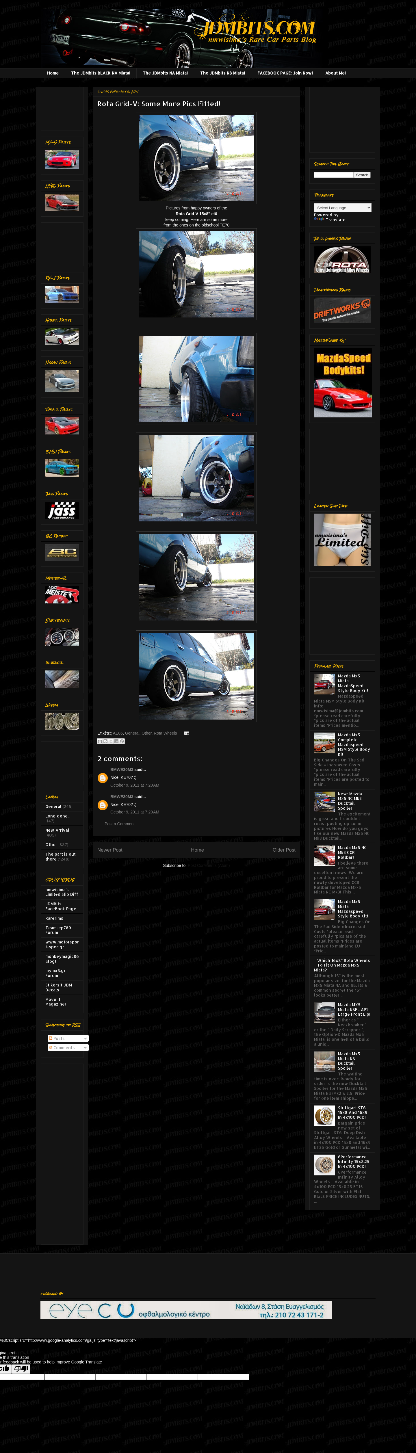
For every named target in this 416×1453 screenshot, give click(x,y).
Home (53, 72)
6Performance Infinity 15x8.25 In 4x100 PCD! (353, 1161)
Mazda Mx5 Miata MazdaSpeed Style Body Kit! (353, 683)
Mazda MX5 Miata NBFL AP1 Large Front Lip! (354, 1009)
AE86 (118, 733)
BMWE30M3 (121, 769)
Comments (62, 1047)
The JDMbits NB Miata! (222, 72)
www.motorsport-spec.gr (62, 944)
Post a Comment (120, 824)
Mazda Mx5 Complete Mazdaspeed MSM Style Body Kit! (354, 744)
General (132, 733)
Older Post (284, 850)
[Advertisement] (63, 107)
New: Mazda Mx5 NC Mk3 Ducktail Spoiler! (350, 801)
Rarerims (54, 918)
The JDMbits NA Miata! (165, 72)
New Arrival (57, 830)
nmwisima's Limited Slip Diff (61, 892)
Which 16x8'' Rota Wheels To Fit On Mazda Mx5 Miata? (342, 965)
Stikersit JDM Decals (58, 987)
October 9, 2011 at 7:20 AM (134, 785)
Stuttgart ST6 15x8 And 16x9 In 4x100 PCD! (352, 1112)
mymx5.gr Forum (55, 973)
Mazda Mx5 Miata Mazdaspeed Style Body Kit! (353, 908)
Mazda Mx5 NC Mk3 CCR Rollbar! (352, 852)
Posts (57, 1038)
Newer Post (109, 850)
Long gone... (57, 815)
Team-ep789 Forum (58, 930)
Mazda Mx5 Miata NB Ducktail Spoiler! (349, 1061)
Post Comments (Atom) (209, 865)
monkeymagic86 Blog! (62, 959)
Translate (330, 219)
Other (146, 733)
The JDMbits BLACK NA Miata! (100, 72)
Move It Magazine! (55, 1002)
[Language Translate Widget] (343, 207)
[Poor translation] (21, 1369)
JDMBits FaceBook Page (60, 906)
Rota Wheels (165, 733)
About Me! (335, 72)
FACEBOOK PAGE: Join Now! (285, 72)
